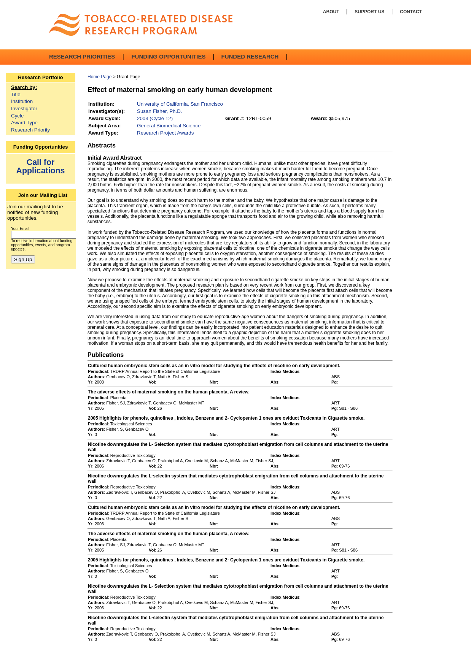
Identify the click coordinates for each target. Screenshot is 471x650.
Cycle (17, 116)
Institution (22, 101)
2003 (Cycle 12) (155, 118)
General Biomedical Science (168, 125)
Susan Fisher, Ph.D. (159, 111)
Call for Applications (40, 166)
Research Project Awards (165, 133)
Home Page (99, 76)
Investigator (24, 108)
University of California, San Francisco (180, 104)
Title (16, 94)
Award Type (24, 122)
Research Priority (30, 130)
